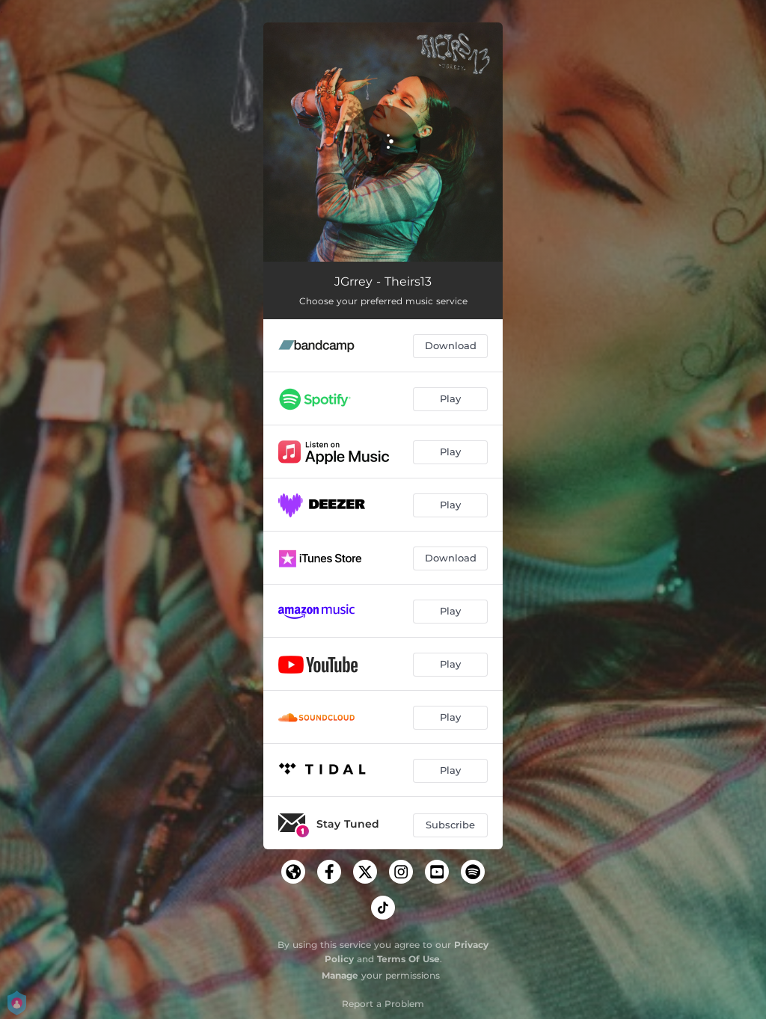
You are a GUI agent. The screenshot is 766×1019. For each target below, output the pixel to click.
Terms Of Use (408, 958)
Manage (340, 975)
